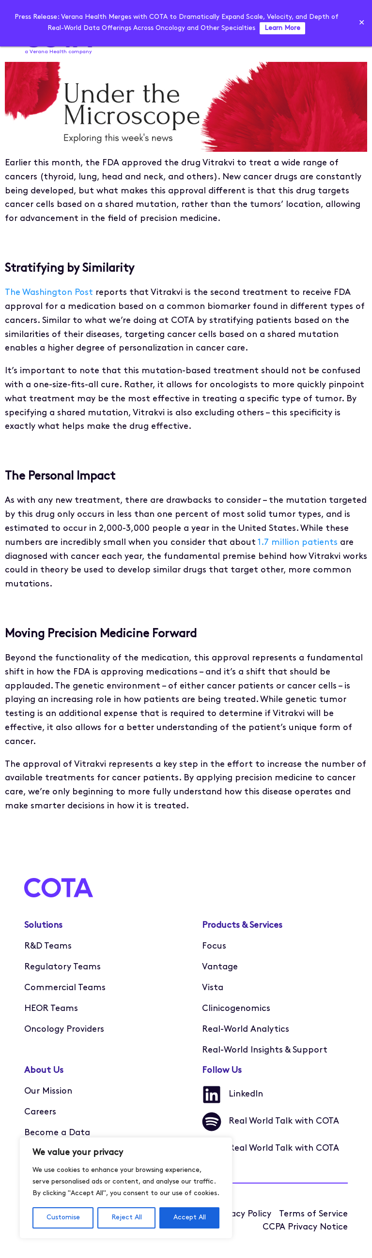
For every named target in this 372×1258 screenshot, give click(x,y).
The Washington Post (49, 292)
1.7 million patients (298, 542)
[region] (125, 1188)
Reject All (126, 1217)
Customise (63, 1217)
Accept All (189, 1217)
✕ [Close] (361, 23)
